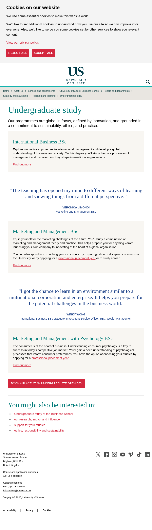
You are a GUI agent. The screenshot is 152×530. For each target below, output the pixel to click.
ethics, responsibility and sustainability (39, 430)
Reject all (17, 52)
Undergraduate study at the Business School (43, 413)
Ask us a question (12, 476)
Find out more (22, 164)
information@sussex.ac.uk (17, 490)
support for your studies (29, 425)
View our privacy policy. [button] (22, 42)
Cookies (47, 510)
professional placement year (77, 258)
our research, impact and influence (37, 419)
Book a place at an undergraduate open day (46, 383)
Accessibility (9, 510)
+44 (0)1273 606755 (14, 486)
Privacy (29, 510)
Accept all (43, 52)
